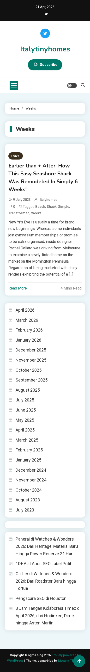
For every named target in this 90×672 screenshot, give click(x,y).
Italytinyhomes (45, 49)
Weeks (36, 213)
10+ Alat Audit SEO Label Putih (44, 563)
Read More (17, 288)
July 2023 (25, 509)
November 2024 (31, 479)
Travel (15, 156)
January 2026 (28, 340)
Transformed (19, 213)
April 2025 (25, 429)
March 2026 (27, 320)
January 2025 (28, 459)
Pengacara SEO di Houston (41, 598)
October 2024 (29, 490)
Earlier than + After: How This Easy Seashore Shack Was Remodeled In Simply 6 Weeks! (43, 177)
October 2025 (29, 370)
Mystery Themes (70, 660)
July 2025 (25, 399)
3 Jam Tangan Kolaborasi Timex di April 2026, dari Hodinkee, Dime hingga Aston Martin (48, 615)
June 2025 (26, 410)
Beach (40, 207)
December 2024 (31, 470)
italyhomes (48, 200)
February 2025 (29, 449)
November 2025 (31, 360)
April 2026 (25, 310)
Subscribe (45, 65)
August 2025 (28, 390)
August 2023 (28, 499)
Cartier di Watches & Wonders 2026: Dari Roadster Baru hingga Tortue (46, 581)
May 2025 (25, 420)
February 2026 (29, 330)
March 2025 (27, 440)
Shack (51, 207)
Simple (63, 207)
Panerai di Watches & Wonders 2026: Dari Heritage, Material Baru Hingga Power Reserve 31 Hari (47, 546)
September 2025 (32, 379)
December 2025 (31, 349)
